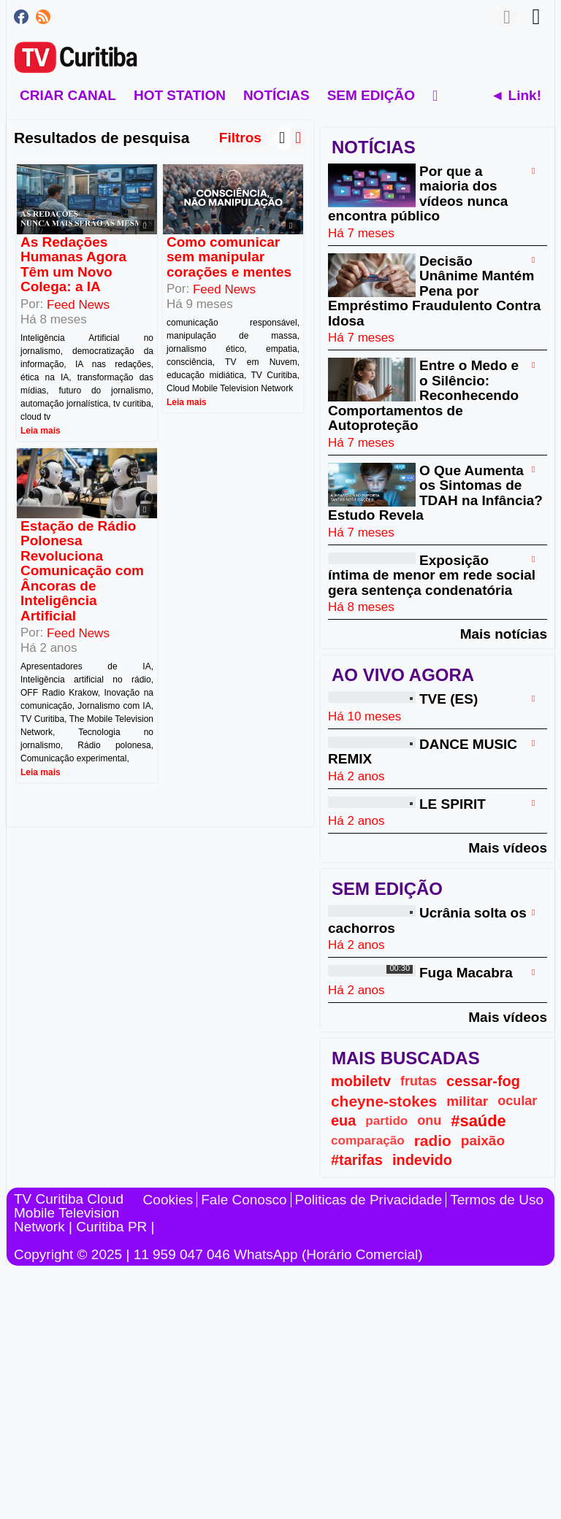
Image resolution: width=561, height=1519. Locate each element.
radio (432, 1140)
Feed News (78, 305)
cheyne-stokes (384, 1101)
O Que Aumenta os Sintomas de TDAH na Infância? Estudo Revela (435, 493)
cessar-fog (483, 1081)
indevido (422, 1160)
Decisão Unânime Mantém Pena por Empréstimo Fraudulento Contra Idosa (434, 290)
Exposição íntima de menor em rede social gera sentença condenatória (431, 575)
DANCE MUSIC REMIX (422, 751)
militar (467, 1101)
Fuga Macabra (466, 973)
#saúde (478, 1121)
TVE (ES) (448, 699)
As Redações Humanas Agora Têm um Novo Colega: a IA (73, 264)
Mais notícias (503, 633)
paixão (483, 1140)
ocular (517, 1100)
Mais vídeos (507, 847)
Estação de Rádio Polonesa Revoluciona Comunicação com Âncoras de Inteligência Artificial (82, 570)
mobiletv (361, 1081)
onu (429, 1120)
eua (343, 1120)
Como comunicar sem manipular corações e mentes (229, 257)
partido (386, 1121)
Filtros (240, 137)
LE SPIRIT (452, 804)
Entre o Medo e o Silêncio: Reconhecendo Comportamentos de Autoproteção (423, 396)
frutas (418, 1081)
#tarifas (357, 1160)
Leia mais (40, 431)
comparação (368, 1140)
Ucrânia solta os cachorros (427, 921)
